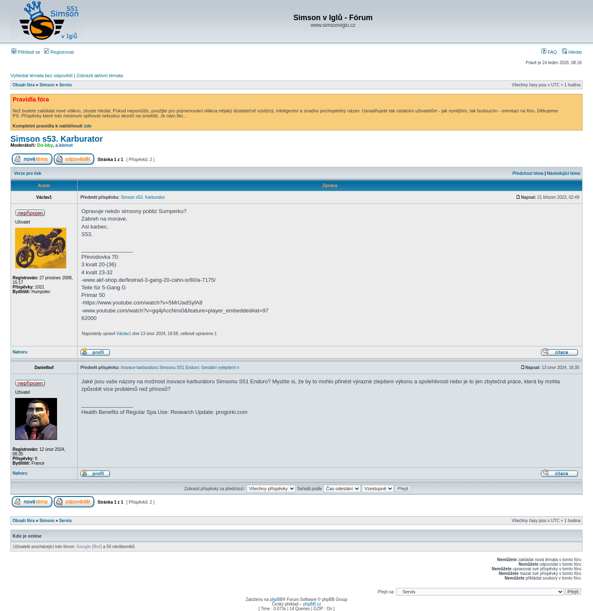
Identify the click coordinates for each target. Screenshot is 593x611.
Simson (47, 85)
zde (87, 125)
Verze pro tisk (28, 173)
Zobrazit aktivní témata (99, 75)
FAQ (549, 52)
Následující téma (563, 173)
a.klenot (64, 145)
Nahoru (20, 352)
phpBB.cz (312, 604)
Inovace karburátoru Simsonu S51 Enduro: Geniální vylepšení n (180, 367)
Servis (65, 85)
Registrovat (59, 52)
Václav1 (123, 333)
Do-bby (45, 145)
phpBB (276, 599)
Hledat (572, 52)
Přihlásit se (25, 52)
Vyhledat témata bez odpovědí (41, 75)
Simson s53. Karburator (56, 138)
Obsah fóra (24, 85)
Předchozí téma (528, 173)
